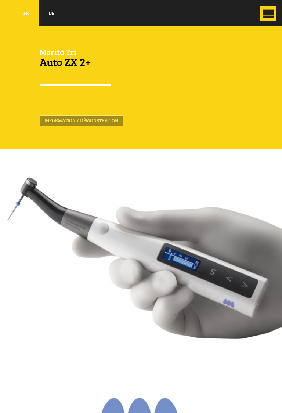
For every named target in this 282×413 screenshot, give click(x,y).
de (51, 13)
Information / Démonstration (81, 120)
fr (26, 13)
